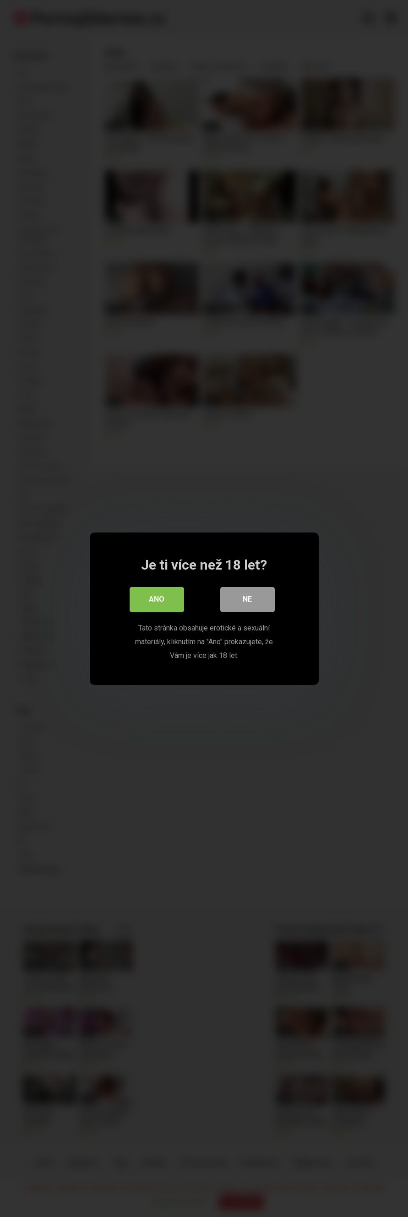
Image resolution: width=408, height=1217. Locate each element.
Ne (247, 599)
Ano (157, 599)
